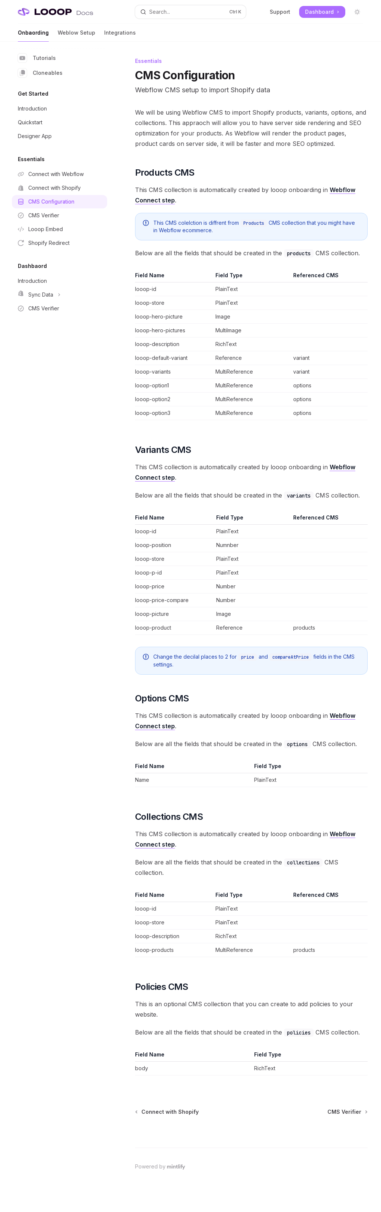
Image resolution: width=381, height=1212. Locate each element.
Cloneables (40, 72)
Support (280, 12)
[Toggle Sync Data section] (59, 294)
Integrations (120, 35)
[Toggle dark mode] (357, 12)
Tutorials (37, 58)
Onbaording (33, 35)
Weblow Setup (76, 35)
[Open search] (190, 12)
